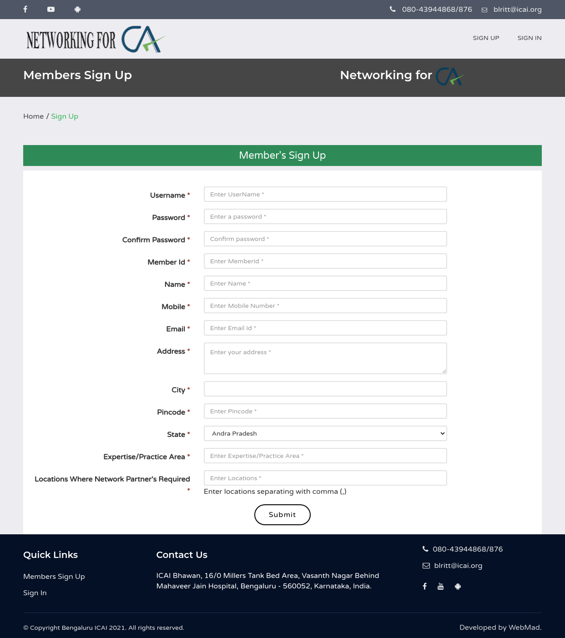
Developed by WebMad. (500, 627)
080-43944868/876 (463, 549)
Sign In (530, 38)
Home (33, 116)
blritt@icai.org (453, 565)
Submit (282, 514)
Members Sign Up (54, 576)
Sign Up (486, 38)
